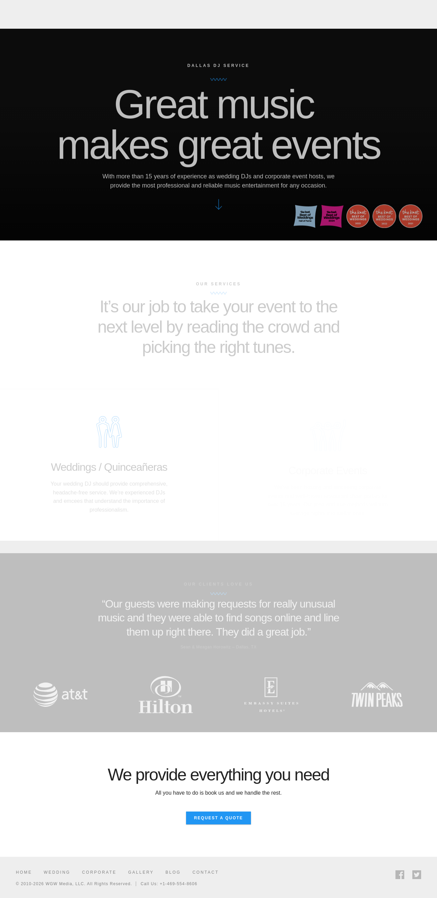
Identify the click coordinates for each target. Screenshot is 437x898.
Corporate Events (310, 16)
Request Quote (410, 16)
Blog (173, 872)
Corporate (99, 872)
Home (24, 872)
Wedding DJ (256, 16)
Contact (205, 872)
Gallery (359, 16)
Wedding (57, 872)
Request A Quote (218, 818)
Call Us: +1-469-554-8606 (169, 883)
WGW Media (37, 16)
